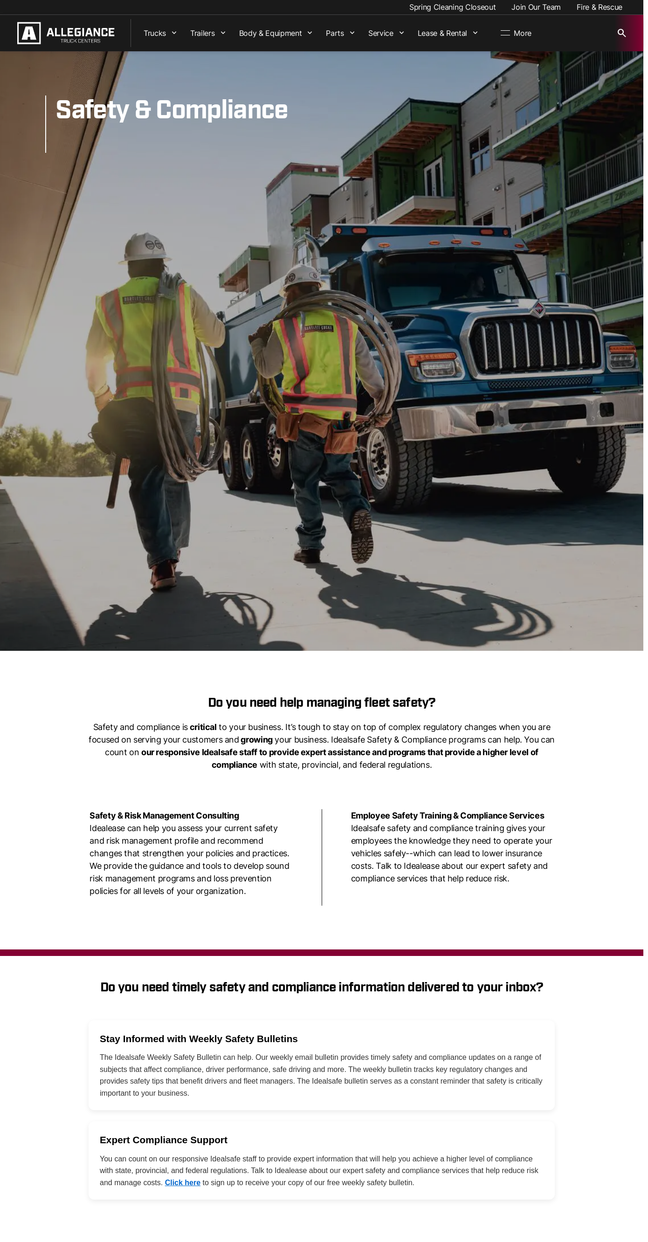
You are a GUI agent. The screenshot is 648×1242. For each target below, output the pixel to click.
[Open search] (621, 33)
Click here (182, 1183)
